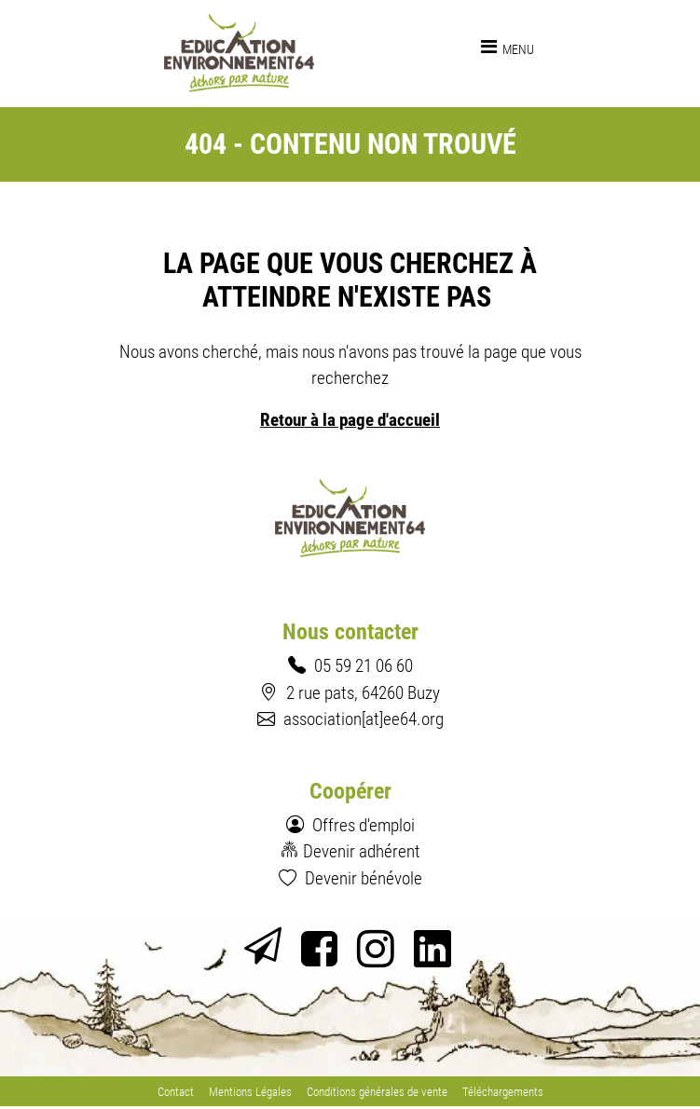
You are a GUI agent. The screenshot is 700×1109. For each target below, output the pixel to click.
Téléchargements (502, 1092)
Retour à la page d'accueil (350, 420)
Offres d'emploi (363, 825)
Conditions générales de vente (377, 1092)
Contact (176, 1092)
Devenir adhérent (361, 851)
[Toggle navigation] (507, 47)
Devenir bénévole (363, 878)
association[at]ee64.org (363, 719)
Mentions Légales (250, 1092)
